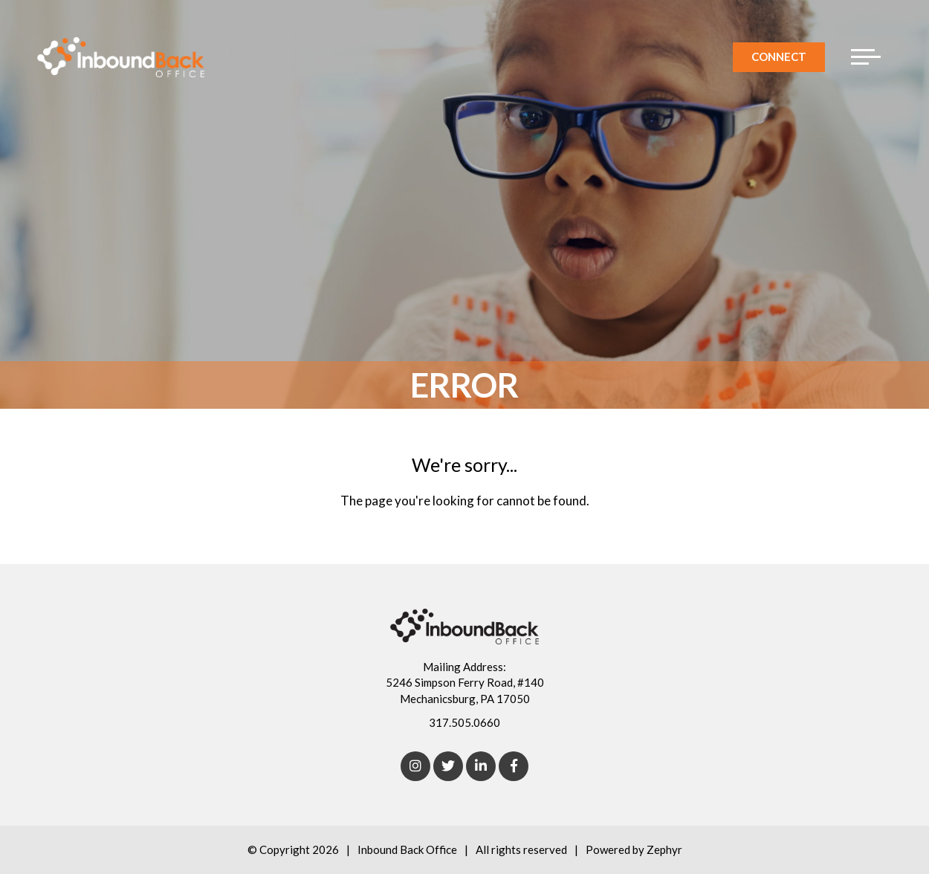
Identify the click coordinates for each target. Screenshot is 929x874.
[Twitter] (448, 766)
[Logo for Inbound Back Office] (120, 57)
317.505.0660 (464, 722)
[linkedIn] (481, 766)
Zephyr (664, 849)
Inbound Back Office (407, 849)
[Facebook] (513, 766)
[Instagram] (415, 766)
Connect (778, 56)
